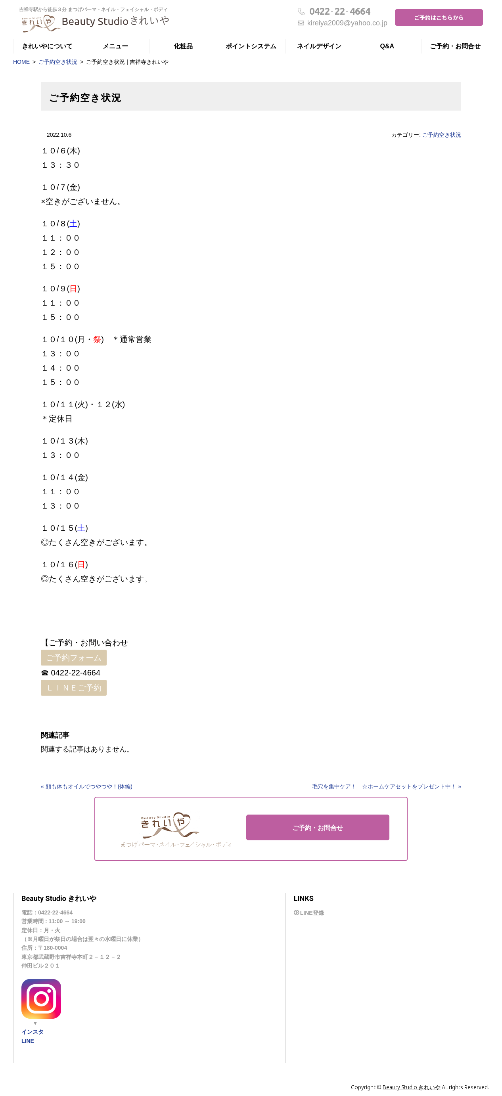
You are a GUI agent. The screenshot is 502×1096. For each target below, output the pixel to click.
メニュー (115, 46)
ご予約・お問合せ (455, 46)
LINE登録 (312, 913)
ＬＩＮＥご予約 (74, 687)
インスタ (32, 1032)
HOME (21, 62)
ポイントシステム (251, 46)
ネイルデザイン (319, 46)
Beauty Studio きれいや (412, 1087)
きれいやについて (47, 46)
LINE (27, 1041)
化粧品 (183, 46)
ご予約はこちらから (439, 17)
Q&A (387, 46)
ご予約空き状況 (57, 62)
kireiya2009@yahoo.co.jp (342, 23)
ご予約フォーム (74, 657)
